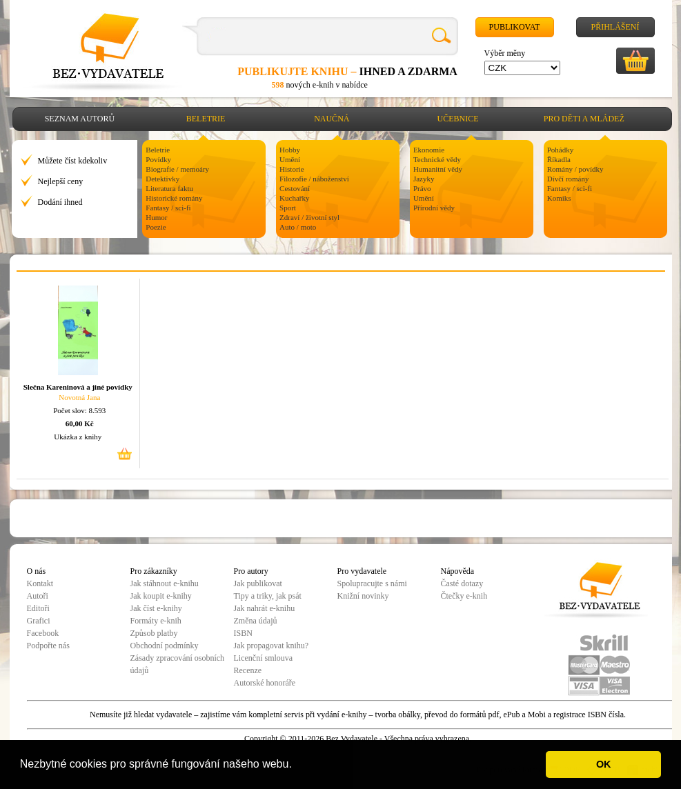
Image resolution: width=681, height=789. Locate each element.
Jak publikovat (258, 583)
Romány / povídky (575, 169)
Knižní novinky (363, 596)
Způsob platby (154, 633)
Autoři (37, 596)
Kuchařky (294, 198)
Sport (287, 207)
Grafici (38, 621)
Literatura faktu (169, 188)
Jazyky (424, 178)
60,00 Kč (80, 423)
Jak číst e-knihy (156, 608)
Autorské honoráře (265, 683)
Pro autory (251, 571)
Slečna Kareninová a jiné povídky (77, 387)
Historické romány (174, 198)
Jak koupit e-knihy (161, 596)
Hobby (289, 150)
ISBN (243, 633)
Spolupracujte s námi (372, 583)
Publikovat (514, 27)
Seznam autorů (80, 118)
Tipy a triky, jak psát (268, 596)
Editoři (38, 608)
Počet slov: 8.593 (79, 410)
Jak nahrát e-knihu (264, 608)
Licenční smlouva (263, 658)
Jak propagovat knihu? (271, 645)
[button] (297, 765)
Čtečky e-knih (464, 596)
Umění (289, 159)
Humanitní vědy (437, 169)
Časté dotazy (462, 583)
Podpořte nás (48, 645)
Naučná (331, 118)
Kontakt (40, 583)
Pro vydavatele (362, 571)
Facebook (43, 633)
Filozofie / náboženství (314, 178)
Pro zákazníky (153, 571)
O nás (36, 571)
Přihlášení (615, 27)
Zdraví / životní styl (309, 217)
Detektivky (162, 178)
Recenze (248, 670)
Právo (422, 188)
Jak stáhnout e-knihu (164, 583)
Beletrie (206, 118)
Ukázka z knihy (77, 436)
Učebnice (458, 118)
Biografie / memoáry (177, 169)
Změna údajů (255, 621)
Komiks (559, 198)
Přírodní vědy (434, 207)
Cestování (294, 188)
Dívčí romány (568, 178)
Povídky (158, 159)
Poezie (156, 227)
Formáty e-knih (155, 621)
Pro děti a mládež (584, 118)
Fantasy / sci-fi (168, 207)
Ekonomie (428, 150)
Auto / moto (297, 227)
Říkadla (559, 159)
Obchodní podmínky (164, 645)
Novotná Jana (79, 397)
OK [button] (603, 764)
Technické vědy (437, 159)
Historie (291, 169)
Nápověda (458, 571)
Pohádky (560, 150)
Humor (156, 217)
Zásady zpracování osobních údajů (177, 664)
